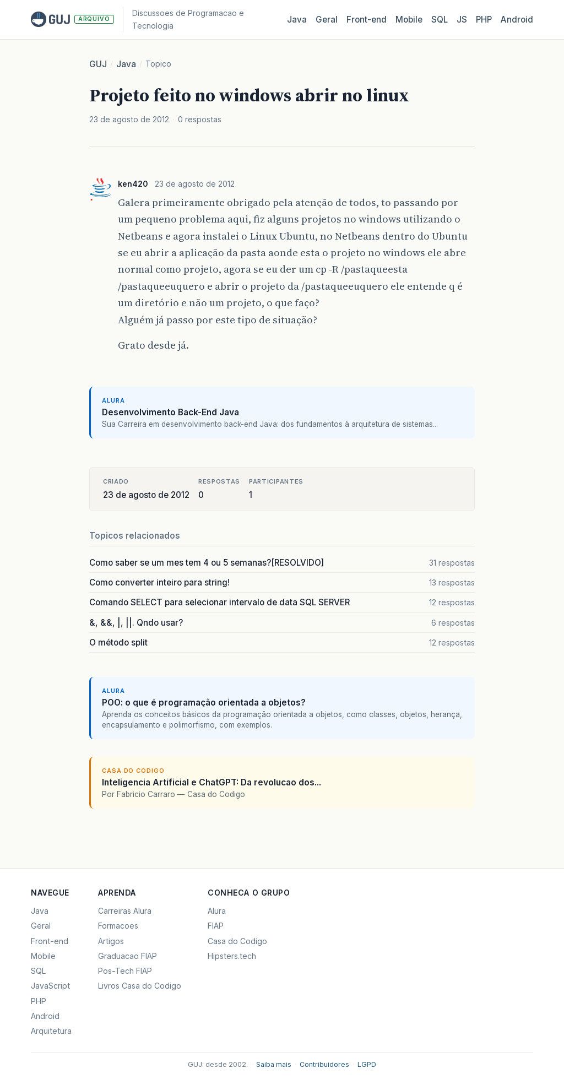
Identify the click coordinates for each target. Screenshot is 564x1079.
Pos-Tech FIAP (125, 970)
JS (462, 19)
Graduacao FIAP (127, 956)
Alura (217, 910)
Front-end (49, 941)
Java (297, 19)
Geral (327, 19)
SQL (439, 19)
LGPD (366, 1064)
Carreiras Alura (124, 910)
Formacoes (118, 925)
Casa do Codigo (237, 941)
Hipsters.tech (232, 956)
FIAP (216, 925)
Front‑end (366, 19)
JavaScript (50, 985)
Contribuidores (324, 1064)
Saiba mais (273, 1064)
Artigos (111, 941)
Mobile (408, 19)
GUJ (98, 64)
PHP (484, 19)
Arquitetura (51, 1030)
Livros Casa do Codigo (139, 985)
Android (517, 19)
